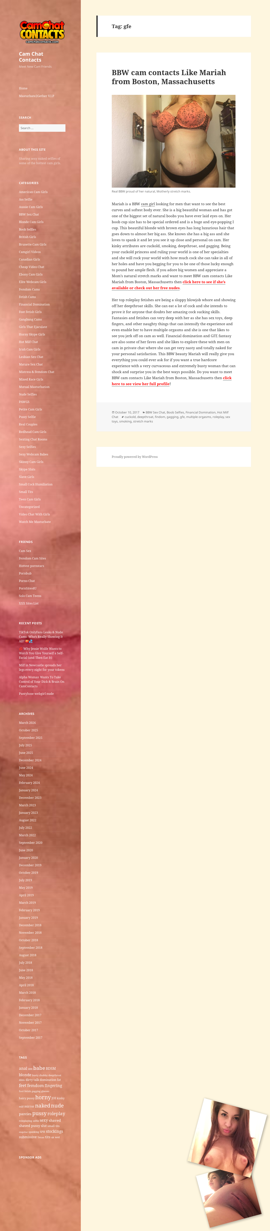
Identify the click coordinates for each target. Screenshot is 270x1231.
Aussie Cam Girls (31, 207)
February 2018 (29, 1000)
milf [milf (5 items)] (21, 1106)
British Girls (27, 237)
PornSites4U (27, 588)
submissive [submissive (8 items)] (28, 1137)
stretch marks (143, 421)
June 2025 (26, 753)
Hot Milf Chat (28, 342)
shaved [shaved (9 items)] (55, 1120)
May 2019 (26, 888)
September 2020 (30, 843)
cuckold (130, 417)
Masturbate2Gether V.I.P (36, 96)
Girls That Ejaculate (33, 327)
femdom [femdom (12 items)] (35, 1085)
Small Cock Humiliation (35, 484)
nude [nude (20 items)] (57, 1105)
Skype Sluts (27, 469)
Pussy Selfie (27, 417)
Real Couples (28, 424)
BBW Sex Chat (29, 214)
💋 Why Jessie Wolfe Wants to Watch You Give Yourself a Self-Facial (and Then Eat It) (41, 653)
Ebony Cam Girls (31, 274)
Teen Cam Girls (30, 499)
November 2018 (30, 933)
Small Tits (26, 492)
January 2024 (28, 790)
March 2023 (27, 805)
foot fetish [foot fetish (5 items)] (25, 1091)
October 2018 (28, 940)
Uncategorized (29, 507)
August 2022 (27, 820)
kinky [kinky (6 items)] (60, 1098)
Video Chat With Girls (34, 514)
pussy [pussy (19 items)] (39, 1113)
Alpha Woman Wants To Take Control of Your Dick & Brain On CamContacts (41, 681)
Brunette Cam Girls (32, 244)
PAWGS (24, 402)
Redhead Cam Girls (32, 432)
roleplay (218, 417)
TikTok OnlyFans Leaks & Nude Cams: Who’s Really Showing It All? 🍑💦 (41, 636)
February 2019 (29, 910)
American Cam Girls (33, 192)
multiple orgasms (198, 417)
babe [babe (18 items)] (39, 1067)
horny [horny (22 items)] (43, 1097)
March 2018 (27, 993)
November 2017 (30, 1023)
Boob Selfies (27, 229)
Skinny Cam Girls (31, 462)
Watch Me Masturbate (35, 522)
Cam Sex (25, 551)
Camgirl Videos (30, 252)
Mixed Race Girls (31, 379)
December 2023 (30, 798)
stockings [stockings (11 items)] (54, 1131)
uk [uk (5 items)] (52, 1137)
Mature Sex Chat (31, 364)
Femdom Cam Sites (32, 558)
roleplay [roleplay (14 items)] (56, 1113)
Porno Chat (27, 581)
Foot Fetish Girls (30, 312)
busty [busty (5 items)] (35, 1075)
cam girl (148, 203)
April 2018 (26, 985)
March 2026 (27, 723)
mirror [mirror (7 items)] (29, 1106)
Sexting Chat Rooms (33, 439)
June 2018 (26, 970)
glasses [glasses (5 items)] (45, 1091)
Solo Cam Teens (30, 596)
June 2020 (26, 850)
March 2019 (27, 903)
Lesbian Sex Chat (31, 357)
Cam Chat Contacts (31, 56)
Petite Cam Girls (30, 409)
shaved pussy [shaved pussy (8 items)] (29, 1125)
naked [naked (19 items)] (42, 1105)
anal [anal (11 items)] (23, 1068)
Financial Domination (34, 304)
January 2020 (28, 858)
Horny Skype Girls (32, 334)
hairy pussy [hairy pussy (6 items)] (26, 1098)
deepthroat (145, 417)
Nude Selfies (28, 394)
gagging (172, 417)
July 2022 (25, 828)
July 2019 (25, 880)
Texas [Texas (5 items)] (41, 1137)
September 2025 (30, 738)
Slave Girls (26, 477)
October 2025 (28, 730)
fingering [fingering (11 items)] (53, 1085)
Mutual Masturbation (34, 387)
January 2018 (28, 1008)
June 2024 (26, 768)
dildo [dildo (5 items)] (22, 1080)
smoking (125, 421)
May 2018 (26, 978)
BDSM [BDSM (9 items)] (51, 1068)
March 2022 (27, 835)
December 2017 (30, 1015)
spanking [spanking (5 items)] (33, 1132)
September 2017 (30, 1038)
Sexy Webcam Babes (33, 454)
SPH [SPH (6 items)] (42, 1132)
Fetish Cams (27, 297)
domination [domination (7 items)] (48, 1080)
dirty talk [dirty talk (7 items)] (32, 1080)
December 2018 (30, 925)
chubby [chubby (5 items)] (43, 1075)
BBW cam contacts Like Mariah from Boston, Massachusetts (169, 76)
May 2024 (26, 775)
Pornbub (25, 573)
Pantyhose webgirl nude (36, 694)
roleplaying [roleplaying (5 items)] (25, 1120)
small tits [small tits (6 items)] (53, 1126)
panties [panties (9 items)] (25, 1113)
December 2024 (30, 760)
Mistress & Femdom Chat (36, 372)
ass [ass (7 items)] (30, 1069)
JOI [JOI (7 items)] (54, 1098)
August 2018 (27, 955)
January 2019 (28, 918)
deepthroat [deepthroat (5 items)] (54, 1075)
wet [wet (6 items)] (57, 1137)
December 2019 (30, 865)
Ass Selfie (25, 199)
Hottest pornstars (31, 566)
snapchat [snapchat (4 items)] (23, 1132)
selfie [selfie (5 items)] (36, 1120)
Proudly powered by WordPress (135, 457)
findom (160, 417)
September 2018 (30, 948)
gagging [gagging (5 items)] (36, 1091)
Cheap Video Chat (31, 267)
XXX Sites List (29, 603)
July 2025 (25, 745)
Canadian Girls (29, 259)
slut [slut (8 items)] (44, 1125)
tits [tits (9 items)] (47, 1136)
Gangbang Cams (30, 319)
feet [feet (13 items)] (22, 1085)
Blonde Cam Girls (31, 222)
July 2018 (25, 963)
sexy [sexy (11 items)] (44, 1120)
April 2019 (26, 895)
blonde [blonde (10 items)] (25, 1074)
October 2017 (28, 1030)
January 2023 (28, 813)
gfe (182, 417)
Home (23, 88)
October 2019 (28, 873)
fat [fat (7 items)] (59, 1080)
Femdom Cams (29, 289)
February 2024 (29, 783)
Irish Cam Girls (29, 349)
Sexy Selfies (27, 447)
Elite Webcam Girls (32, 282)
